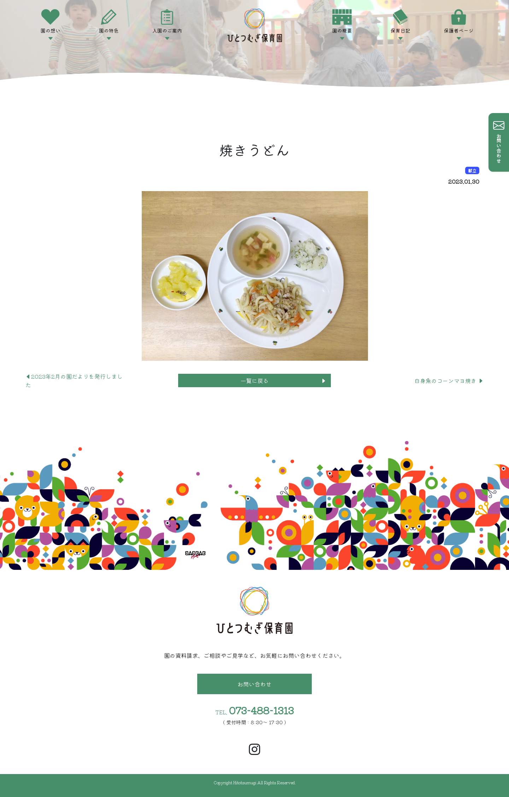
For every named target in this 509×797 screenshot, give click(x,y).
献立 (472, 170)
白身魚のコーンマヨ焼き (449, 380)
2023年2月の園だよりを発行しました (74, 380)
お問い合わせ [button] (254, 684)
